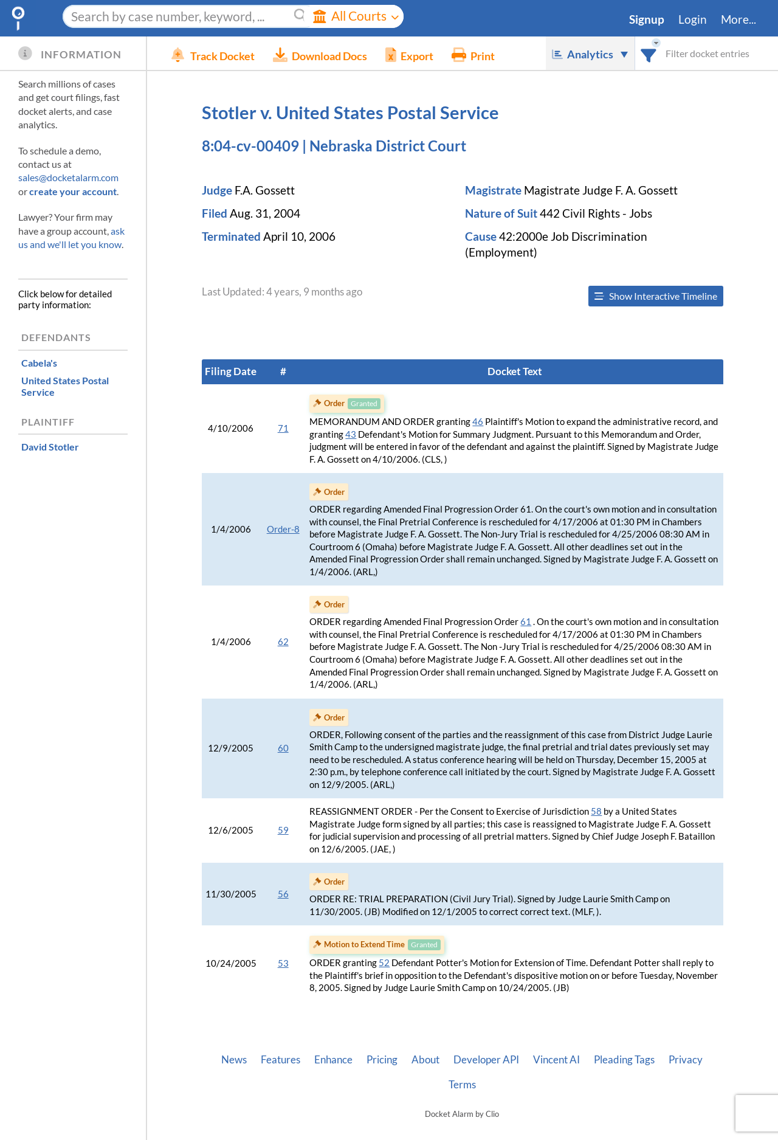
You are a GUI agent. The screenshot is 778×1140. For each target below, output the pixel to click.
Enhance (333, 1060)
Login (692, 19)
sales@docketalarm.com (68, 177)
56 (283, 894)
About (425, 1060)
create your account (73, 191)
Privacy (686, 1060)
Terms (462, 1085)
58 (596, 811)
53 (283, 963)
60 (283, 748)
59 (283, 830)
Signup (646, 19)
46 (477, 421)
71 (283, 428)
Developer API (486, 1060)
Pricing (382, 1060)
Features (280, 1060)
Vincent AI (556, 1060)
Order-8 (283, 529)
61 (525, 622)
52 (384, 963)
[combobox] (649, 53)
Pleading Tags (624, 1060)
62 (283, 642)
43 (350, 434)
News (234, 1060)
